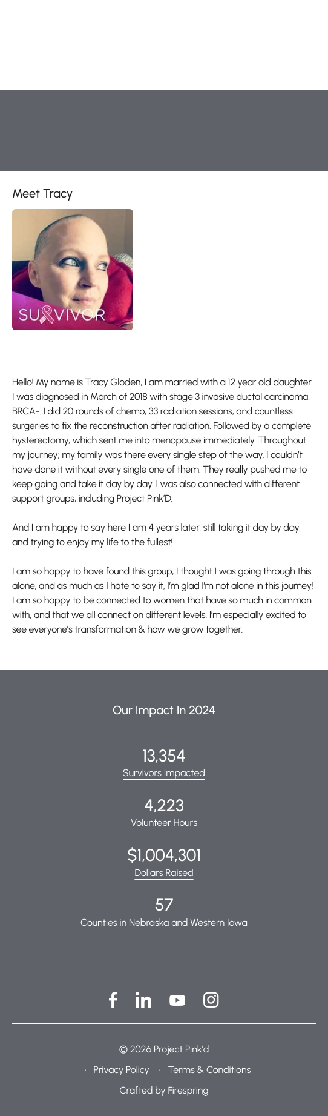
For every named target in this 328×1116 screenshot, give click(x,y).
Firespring (188, 1090)
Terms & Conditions (209, 1069)
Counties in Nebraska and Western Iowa (164, 922)
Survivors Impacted (164, 773)
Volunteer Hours (164, 822)
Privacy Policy (121, 1069)
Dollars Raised (163, 873)
